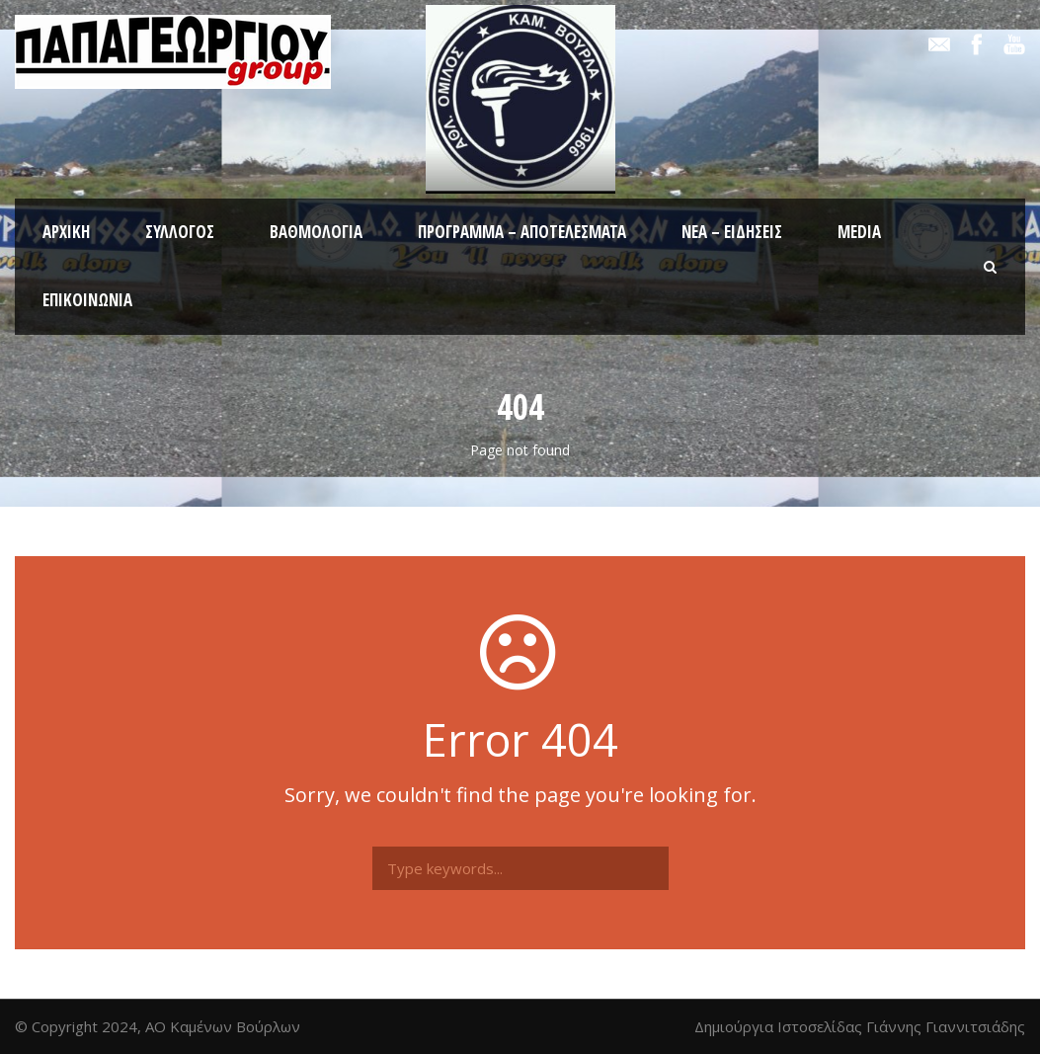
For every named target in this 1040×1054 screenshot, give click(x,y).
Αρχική (66, 231)
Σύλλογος (179, 231)
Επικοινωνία (87, 299)
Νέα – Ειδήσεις (731, 231)
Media (859, 231)
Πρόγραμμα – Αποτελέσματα (522, 231)
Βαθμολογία (316, 231)
